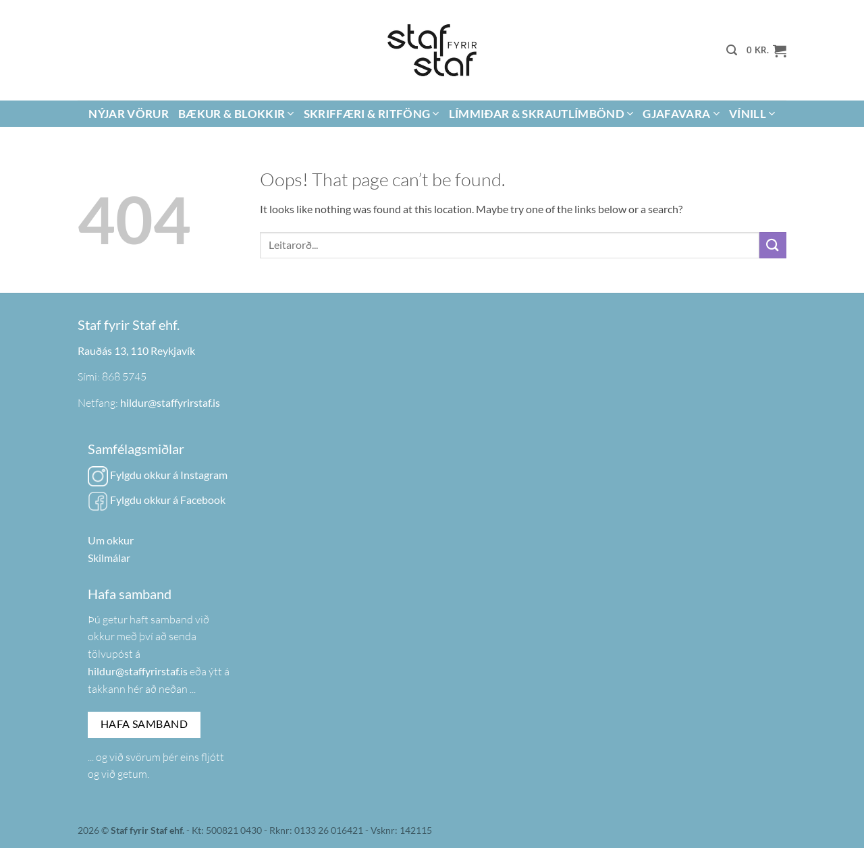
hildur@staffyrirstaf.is (170, 402)
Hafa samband (144, 724)
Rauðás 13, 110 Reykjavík (136, 350)
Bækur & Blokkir (236, 114)
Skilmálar (109, 557)
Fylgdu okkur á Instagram (157, 474)
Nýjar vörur (128, 114)
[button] (731, 50)
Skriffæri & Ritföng (371, 114)
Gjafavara (681, 114)
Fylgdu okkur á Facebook (156, 499)
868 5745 (124, 376)
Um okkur (111, 540)
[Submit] (772, 245)
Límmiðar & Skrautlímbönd (541, 114)
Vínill (752, 114)
